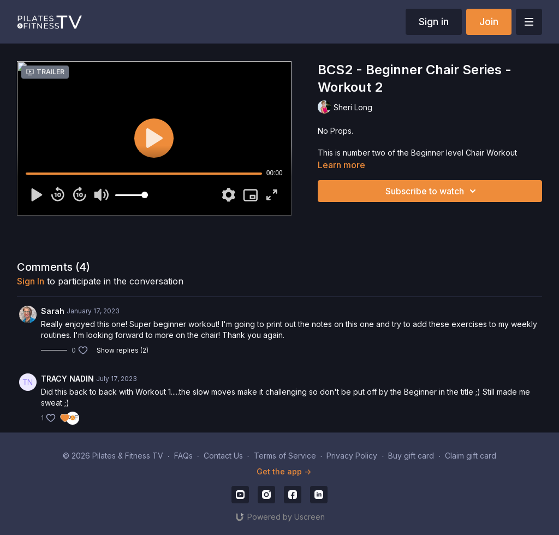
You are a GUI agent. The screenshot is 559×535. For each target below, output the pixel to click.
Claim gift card (470, 455)
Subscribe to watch (432, 191)
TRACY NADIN (67, 378)
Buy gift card (411, 455)
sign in (30, 281)
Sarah (52, 311)
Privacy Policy (351, 455)
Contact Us (223, 455)
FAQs (183, 455)
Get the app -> (284, 471)
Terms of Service (285, 455)
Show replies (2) (122, 350)
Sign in (434, 21)
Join (488, 21)
